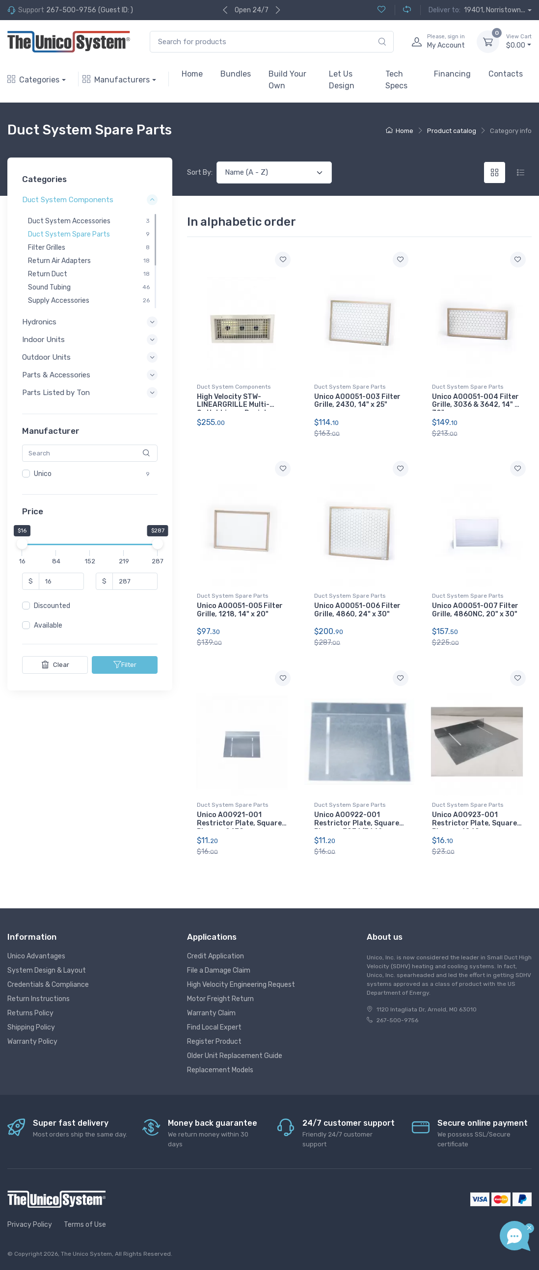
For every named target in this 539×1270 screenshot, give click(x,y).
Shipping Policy (31, 1027)
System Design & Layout (46, 970)
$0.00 (519, 41)
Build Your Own (287, 79)
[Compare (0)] (403, 10)
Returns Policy (30, 1013)
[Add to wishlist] (283, 259)
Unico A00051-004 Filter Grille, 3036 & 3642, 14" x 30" (475, 405)
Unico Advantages (36, 956)
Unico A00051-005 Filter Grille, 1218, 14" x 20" (240, 610)
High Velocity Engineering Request (241, 984)
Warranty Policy (32, 1041)
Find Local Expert (214, 1027)
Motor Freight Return (220, 999)
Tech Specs (396, 79)
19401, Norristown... (494, 10)
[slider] (22, 544)
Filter (124, 665)
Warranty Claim (211, 1013)
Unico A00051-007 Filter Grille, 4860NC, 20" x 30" (475, 610)
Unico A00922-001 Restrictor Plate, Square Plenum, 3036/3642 (356, 823)
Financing (452, 74)
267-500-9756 (71, 10)
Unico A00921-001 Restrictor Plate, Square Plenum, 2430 (239, 823)
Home (192, 74)
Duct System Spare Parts (350, 386)
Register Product (214, 1041)
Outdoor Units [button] (46, 357)
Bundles (235, 74)
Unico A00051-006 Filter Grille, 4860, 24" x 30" (357, 610)
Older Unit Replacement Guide (234, 1056)
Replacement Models (220, 1070)
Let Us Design (341, 79)
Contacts (505, 74)
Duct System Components (234, 386)
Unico (43, 474)
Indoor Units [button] (43, 339)
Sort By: (200, 172)
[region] (90, 261)
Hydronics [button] (39, 322)
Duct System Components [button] (67, 200)
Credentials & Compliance (48, 984)
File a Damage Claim (218, 970)
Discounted (52, 606)
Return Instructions (38, 999)
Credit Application (215, 956)
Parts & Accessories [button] (56, 375)
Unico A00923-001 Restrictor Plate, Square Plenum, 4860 (474, 823)
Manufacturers (116, 79)
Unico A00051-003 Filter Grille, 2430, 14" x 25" (357, 401)
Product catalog (451, 130)
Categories (33, 79)
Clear (55, 665)
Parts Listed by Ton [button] (56, 393)
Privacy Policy (29, 1224)
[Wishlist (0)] (381, 10)
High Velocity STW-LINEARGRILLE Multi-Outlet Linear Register (235, 405)
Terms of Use (85, 1224)
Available (48, 626)
